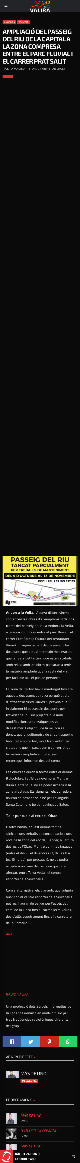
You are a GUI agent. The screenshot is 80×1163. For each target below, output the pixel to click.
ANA (9, 934)
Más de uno (31, 1115)
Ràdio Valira (17, 994)
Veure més (29, 1080)
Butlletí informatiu (39, 1130)
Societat (23, 22)
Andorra (9, 22)
